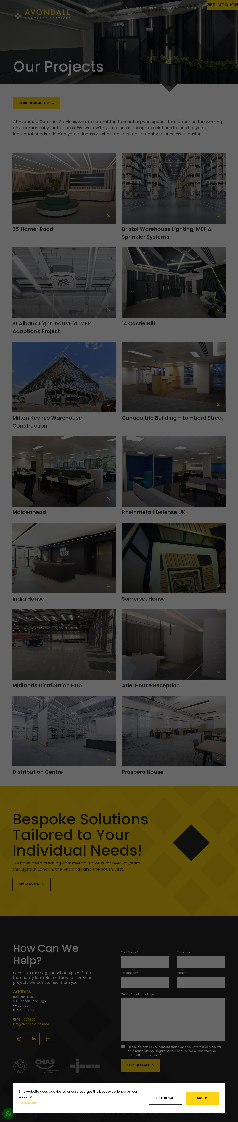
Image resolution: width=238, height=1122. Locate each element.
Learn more (27, 1103)
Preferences (165, 1098)
